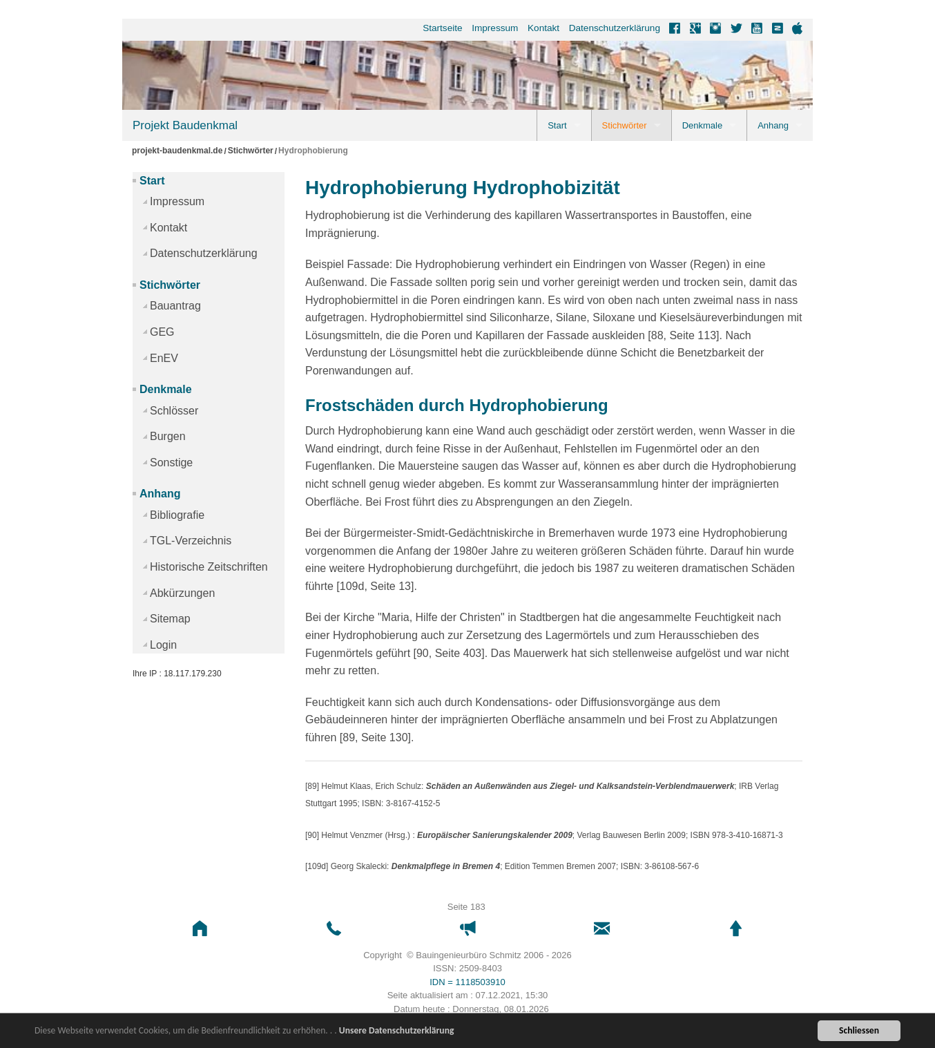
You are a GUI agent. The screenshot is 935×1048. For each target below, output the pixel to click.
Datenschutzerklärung (614, 28)
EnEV (164, 358)
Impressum (495, 28)
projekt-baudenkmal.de (177, 151)
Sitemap (170, 619)
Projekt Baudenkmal (185, 125)
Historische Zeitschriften (209, 567)
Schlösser (174, 411)
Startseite (442, 28)
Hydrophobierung (313, 151)
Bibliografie (177, 515)
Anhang (773, 125)
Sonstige (171, 462)
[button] (200, 928)
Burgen (168, 436)
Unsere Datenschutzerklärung (396, 1031)
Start (557, 125)
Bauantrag (175, 306)
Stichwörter (624, 125)
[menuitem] (438, 28)
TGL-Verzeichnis (190, 540)
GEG (162, 332)
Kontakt (543, 28)
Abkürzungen (182, 593)
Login (163, 645)
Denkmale (702, 125)
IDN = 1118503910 (467, 982)
